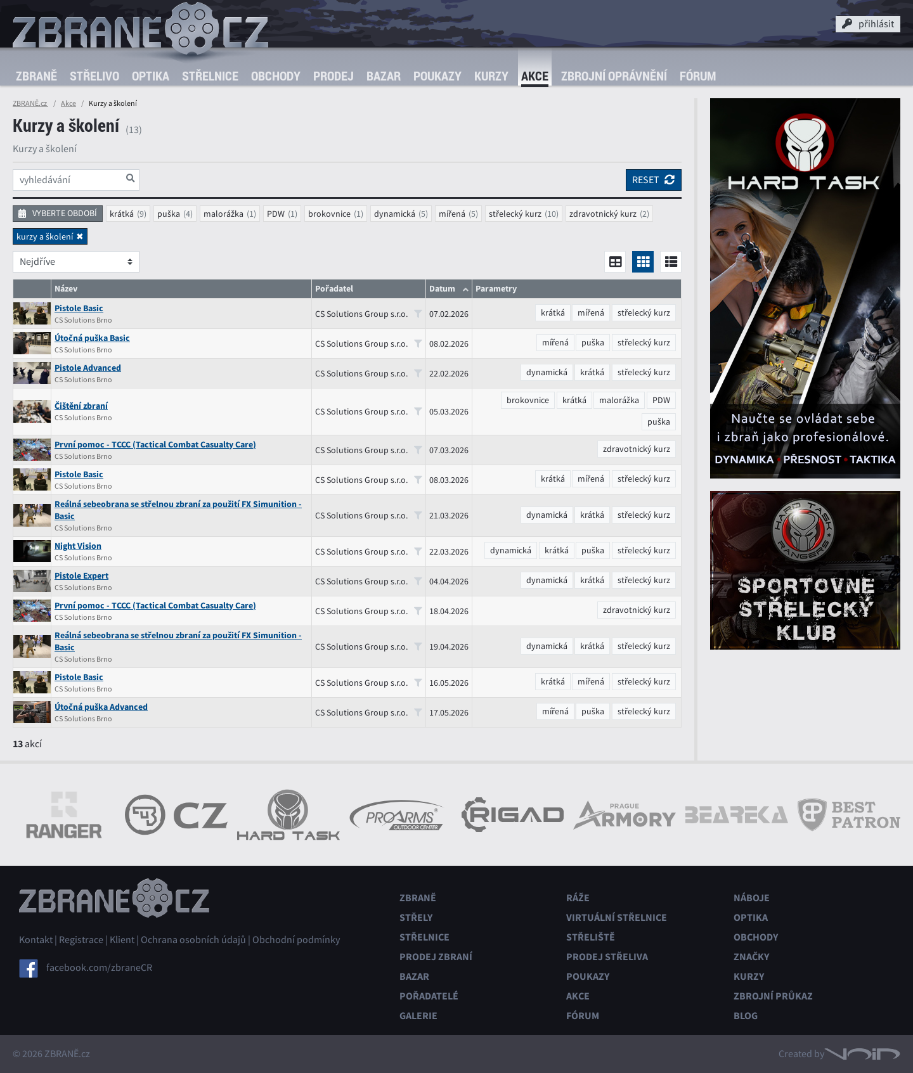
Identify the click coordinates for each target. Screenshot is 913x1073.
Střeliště (590, 937)
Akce (534, 75)
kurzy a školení (44, 236)
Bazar (383, 75)
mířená (452, 213)
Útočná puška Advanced (101, 707)
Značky (751, 956)
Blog (746, 1015)
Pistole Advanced (88, 368)
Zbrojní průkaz (773, 996)
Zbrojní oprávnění (614, 75)
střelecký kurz (515, 213)
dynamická (394, 213)
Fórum (698, 75)
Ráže (578, 897)
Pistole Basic (79, 308)
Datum (442, 289)
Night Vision (78, 546)
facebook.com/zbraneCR (99, 967)
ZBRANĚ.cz (30, 103)
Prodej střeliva (607, 956)
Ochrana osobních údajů (193, 940)
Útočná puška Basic (92, 338)
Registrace (81, 940)
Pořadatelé (428, 996)
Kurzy (491, 75)
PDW (276, 213)
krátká (122, 213)
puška (168, 213)
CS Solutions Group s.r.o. (368, 313)
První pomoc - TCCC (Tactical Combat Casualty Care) (155, 445)
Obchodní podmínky (296, 940)
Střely (415, 917)
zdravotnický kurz (603, 213)
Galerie (418, 1015)
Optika (150, 75)
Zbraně (36, 75)
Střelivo (94, 75)
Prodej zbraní (435, 956)
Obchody (276, 75)
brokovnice (329, 213)
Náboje (752, 897)
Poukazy (437, 75)
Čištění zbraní (81, 406)
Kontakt (36, 940)
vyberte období (57, 213)
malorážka (223, 213)
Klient (122, 940)
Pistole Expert (81, 576)
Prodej (333, 75)
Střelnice (210, 75)
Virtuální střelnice (616, 917)
